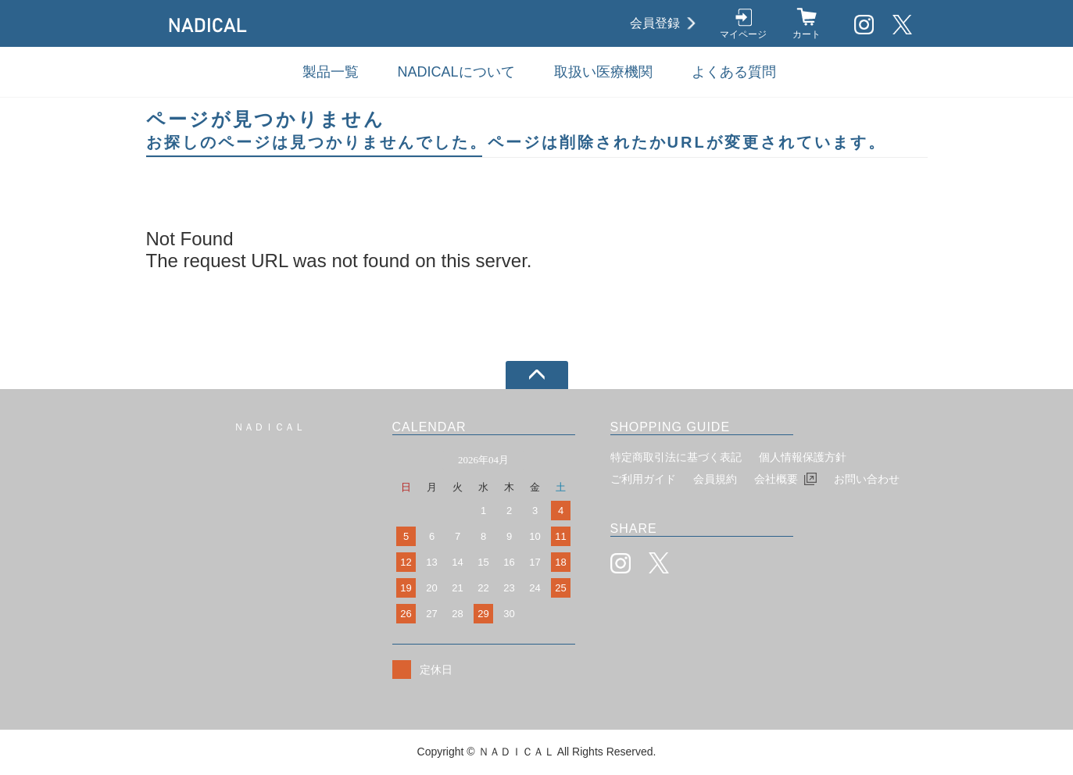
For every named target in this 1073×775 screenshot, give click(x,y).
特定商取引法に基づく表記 (676, 457)
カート (806, 34)
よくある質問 (734, 72)
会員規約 (715, 479)
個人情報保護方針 (802, 457)
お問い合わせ (867, 479)
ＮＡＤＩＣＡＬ (269, 427)
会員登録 (655, 23)
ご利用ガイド (643, 479)
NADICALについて (456, 72)
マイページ (743, 34)
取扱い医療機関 (603, 72)
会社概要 (776, 479)
